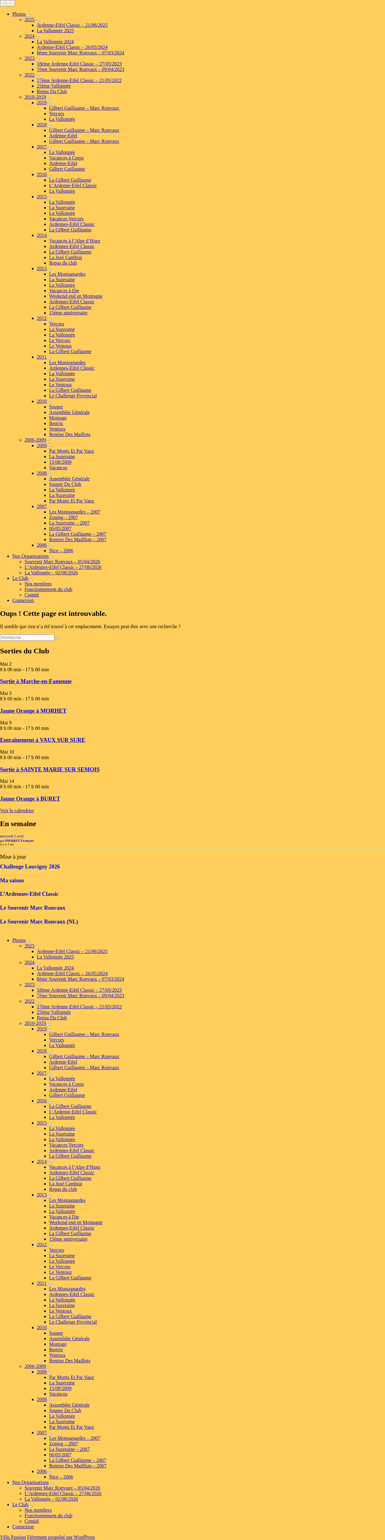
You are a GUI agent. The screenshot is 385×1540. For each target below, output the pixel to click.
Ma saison (12, 880)
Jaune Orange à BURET (30, 798)
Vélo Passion (13, 1537)
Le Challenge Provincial (73, 395)
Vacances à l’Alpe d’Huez (74, 240)
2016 (42, 174)
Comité (32, 594)
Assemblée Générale (69, 412)
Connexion (23, 600)
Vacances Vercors (66, 218)
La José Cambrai (65, 257)
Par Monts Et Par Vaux (71, 451)
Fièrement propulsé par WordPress (61, 1537)
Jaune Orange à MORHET (33, 710)
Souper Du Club (65, 484)
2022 (29, 74)
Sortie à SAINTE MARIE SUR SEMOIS (50, 769)
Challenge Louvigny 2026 (30, 867)
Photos (19, 14)
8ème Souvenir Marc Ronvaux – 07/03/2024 (80, 52)
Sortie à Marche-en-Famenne (36, 681)
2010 (42, 401)
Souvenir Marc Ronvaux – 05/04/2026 (62, 561)
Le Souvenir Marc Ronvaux (32, 908)
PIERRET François (19, 840)
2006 (42, 545)
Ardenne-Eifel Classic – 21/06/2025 (72, 25)
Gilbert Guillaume (67, 168)
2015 (42, 196)
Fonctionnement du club (48, 589)
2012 (42, 318)
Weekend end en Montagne (76, 296)
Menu (7, 3)
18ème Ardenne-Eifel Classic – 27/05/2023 (79, 63)
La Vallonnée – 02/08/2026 (51, 572)
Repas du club (63, 263)
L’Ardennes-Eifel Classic (29, 894)
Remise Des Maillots (69, 434)
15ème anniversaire (68, 312)
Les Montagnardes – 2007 (74, 511)
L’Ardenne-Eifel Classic (73, 185)
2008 (42, 473)
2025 (29, 19)
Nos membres (38, 583)
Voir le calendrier (17, 810)
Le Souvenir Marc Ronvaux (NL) (39, 922)
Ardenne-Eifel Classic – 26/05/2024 (72, 47)
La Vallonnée (62, 119)
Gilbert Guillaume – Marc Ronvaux (84, 108)
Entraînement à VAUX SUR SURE (42, 740)
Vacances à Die (64, 290)
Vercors (56, 113)
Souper (56, 406)
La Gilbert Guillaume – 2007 (77, 534)
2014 (42, 235)
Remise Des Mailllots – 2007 (78, 539)
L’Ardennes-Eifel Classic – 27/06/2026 (63, 567)
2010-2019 (35, 97)
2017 (42, 146)
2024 (29, 36)
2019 (42, 102)
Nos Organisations (30, 556)
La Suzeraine (62, 207)
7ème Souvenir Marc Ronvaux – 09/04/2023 (80, 69)
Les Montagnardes (67, 274)
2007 (42, 506)
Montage (58, 417)
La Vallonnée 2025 (55, 30)
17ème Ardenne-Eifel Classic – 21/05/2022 (79, 80)
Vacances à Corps (66, 157)
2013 (42, 268)
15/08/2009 (60, 462)
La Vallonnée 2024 (55, 41)
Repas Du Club (52, 91)
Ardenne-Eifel (63, 135)
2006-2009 (35, 440)
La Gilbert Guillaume (70, 180)
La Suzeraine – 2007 (69, 523)
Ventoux (57, 428)
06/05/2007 (60, 528)
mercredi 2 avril (12, 836)
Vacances (58, 467)
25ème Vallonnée (54, 86)
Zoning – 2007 (63, 517)
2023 (29, 58)
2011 (41, 357)
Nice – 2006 (61, 550)
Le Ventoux (60, 346)
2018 (42, 124)
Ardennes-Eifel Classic (72, 224)
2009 (42, 445)
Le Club (20, 578)
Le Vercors (59, 340)
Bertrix (56, 423)
